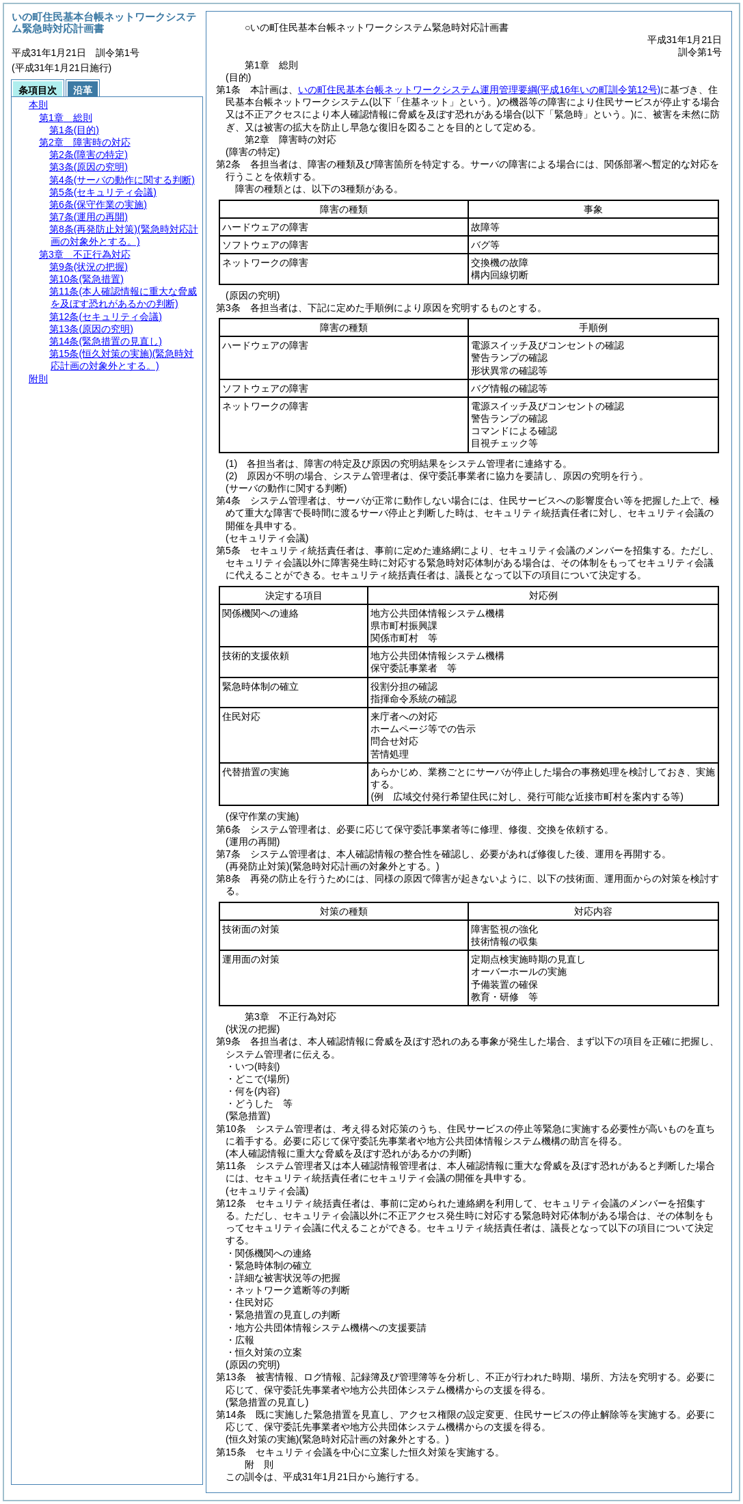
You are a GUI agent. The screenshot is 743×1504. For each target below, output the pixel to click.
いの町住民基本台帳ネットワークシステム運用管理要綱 (479, 89)
